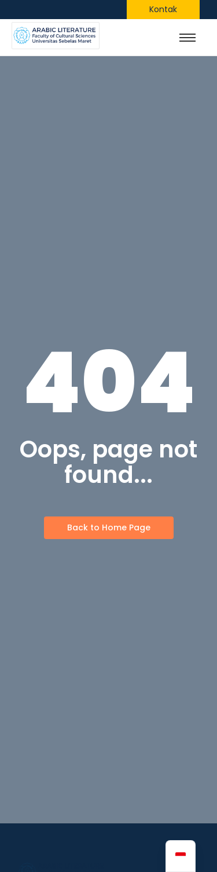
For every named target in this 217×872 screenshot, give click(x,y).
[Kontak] (163, 9)
